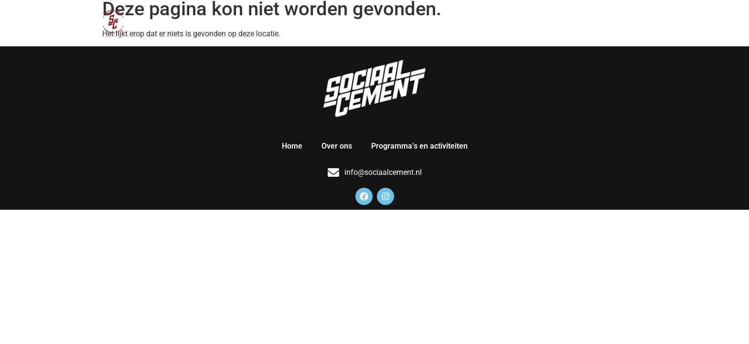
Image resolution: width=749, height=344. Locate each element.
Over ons (480, 21)
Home (436, 21)
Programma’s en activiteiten (570, 21)
